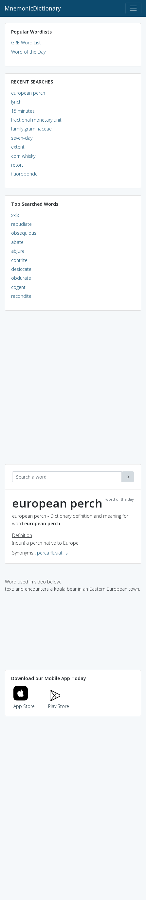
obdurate (21, 278)
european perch (28, 93)
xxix (15, 215)
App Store (24, 702)
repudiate (21, 224)
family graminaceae (31, 129)
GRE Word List (26, 42)
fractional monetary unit (36, 120)
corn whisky (23, 156)
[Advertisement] (73, 391)
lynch (16, 102)
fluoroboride (24, 174)
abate (17, 242)
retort (17, 165)
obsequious (23, 233)
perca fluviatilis (52, 553)
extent (18, 147)
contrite (19, 260)
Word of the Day (28, 52)
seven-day (21, 138)
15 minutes (23, 111)
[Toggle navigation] (133, 8)
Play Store (58, 702)
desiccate (21, 269)
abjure (18, 251)
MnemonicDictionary (33, 8)
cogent (18, 287)
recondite (21, 296)
